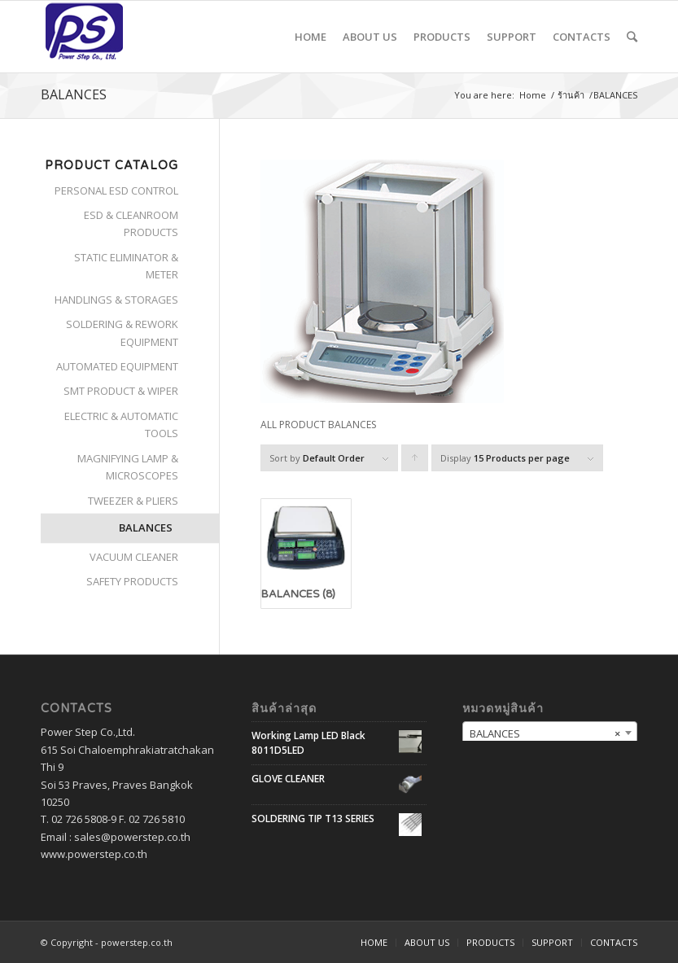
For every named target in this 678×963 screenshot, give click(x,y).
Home (532, 95)
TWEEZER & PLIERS (133, 500)
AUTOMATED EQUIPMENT (117, 366)
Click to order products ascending (415, 461)
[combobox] (549, 732)
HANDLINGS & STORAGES (116, 299)
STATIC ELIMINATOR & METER (126, 266)
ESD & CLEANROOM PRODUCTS (131, 223)
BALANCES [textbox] (545, 733)
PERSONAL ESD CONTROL (116, 190)
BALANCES (146, 527)
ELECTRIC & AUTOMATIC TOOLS (121, 424)
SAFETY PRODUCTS (132, 581)
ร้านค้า (571, 95)
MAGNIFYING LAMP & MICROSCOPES (127, 467)
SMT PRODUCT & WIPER (120, 390)
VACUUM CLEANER (134, 556)
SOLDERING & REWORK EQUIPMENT (122, 332)
